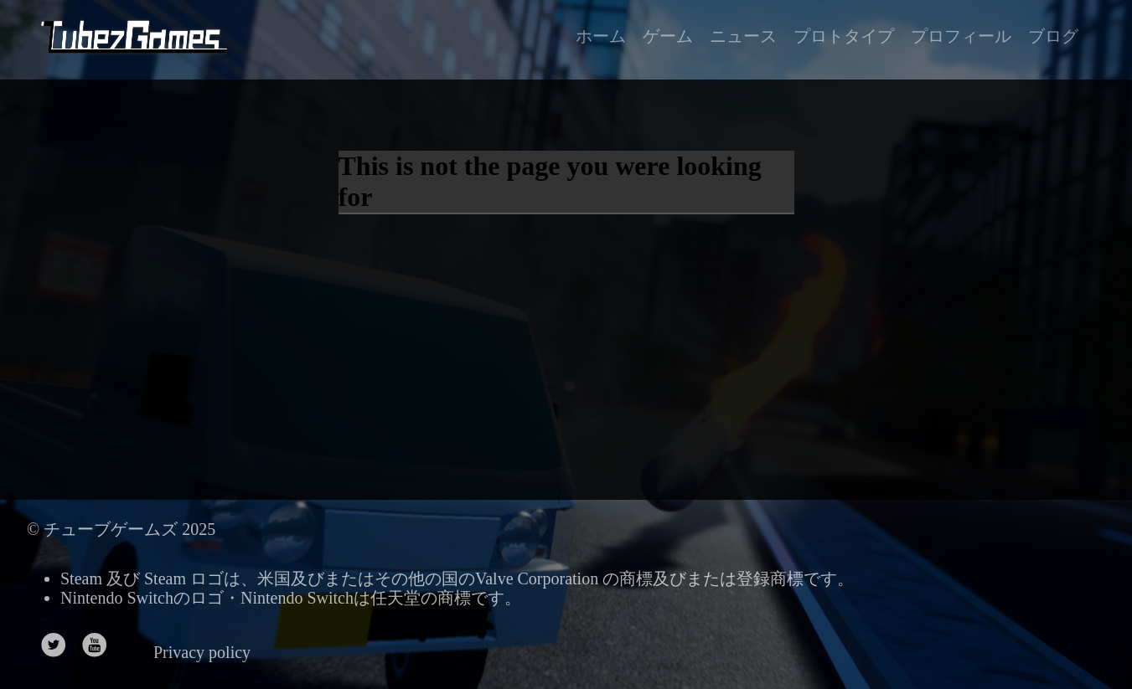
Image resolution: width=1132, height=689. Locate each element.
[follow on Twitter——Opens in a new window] (59, 646)
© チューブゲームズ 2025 (121, 529)
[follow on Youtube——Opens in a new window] (100, 646)
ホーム (601, 36)
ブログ (1053, 36)
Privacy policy (202, 652)
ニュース (743, 36)
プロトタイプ (843, 36)
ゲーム (668, 36)
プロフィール (961, 36)
